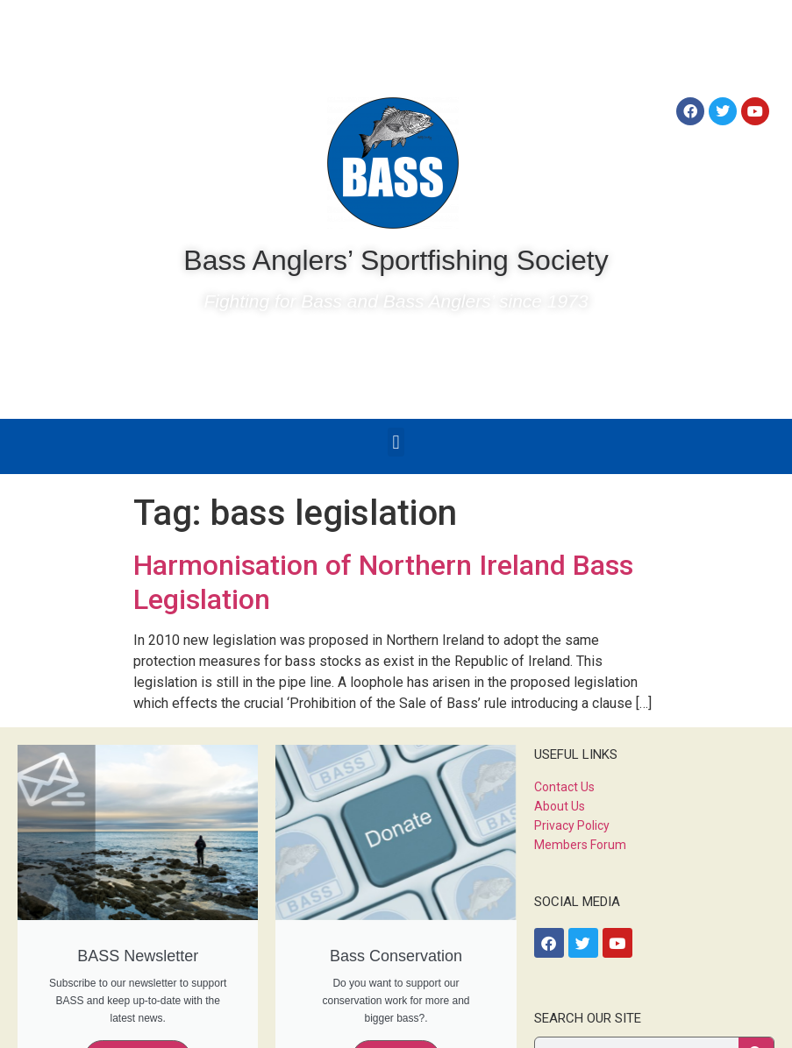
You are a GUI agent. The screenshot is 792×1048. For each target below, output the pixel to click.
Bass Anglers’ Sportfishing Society (395, 260)
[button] (396, 442)
